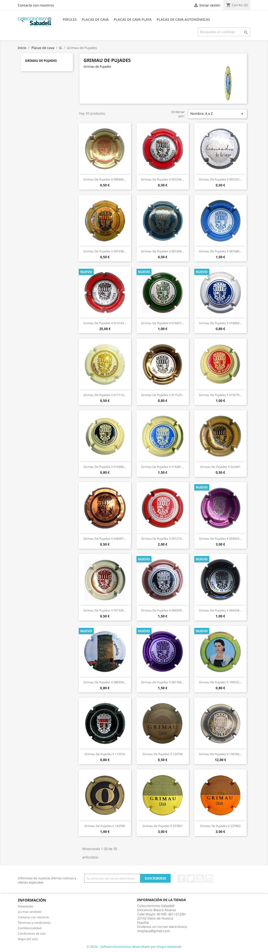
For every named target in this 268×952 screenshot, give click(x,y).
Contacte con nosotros (36, 5)
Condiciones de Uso (31, 933)
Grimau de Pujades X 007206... (162, 251)
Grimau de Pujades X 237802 (220, 826)
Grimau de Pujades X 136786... (220, 754)
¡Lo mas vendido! (29, 912)
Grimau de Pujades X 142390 (105, 826)
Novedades (26, 906)
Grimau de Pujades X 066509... (162, 610)
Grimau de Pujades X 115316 (105, 754)
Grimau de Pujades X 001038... (104, 251)
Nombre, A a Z (217, 113)
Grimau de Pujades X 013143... (104, 323)
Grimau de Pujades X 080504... (104, 682)
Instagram (209, 878)
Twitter (191, 878)
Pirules (70, 19)
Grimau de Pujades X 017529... (162, 395)
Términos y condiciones (34, 923)
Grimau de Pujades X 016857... (162, 323)
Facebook (181, 878)
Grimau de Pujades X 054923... (220, 538)
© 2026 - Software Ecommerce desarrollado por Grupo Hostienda (134, 946)
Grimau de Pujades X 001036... (162, 179)
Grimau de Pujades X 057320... (104, 610)
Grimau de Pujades (41, 60)
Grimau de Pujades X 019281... (162, 467)
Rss (200, 878)
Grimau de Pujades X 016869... (220, 323)
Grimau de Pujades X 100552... (220, 682)
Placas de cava (95, 19)
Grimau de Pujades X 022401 (220, 467)
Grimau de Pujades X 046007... (104, 538)
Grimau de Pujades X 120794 (162, 754)
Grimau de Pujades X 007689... (220, 251)
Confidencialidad (29, 928)
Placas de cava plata (133, 19)
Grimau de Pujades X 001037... (220, 179)
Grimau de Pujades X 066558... (220, 610)
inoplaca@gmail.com (153, 931)
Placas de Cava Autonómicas (183, 19)
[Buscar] (224, 31)
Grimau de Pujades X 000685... (104, 179)
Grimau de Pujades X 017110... (104, 395)
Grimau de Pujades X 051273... (162, 538)
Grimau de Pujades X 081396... (162, 682)
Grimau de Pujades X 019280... (104, 467)
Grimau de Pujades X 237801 (162, 826)
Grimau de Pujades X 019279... (220, 395)
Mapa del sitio (28, 939)
